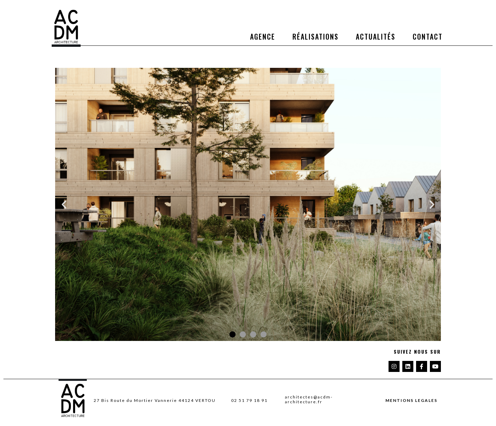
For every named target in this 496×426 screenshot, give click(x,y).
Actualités (375, 36)
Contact (428, 36)
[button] (64, 204)
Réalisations (315, 36)
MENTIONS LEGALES (411, 400)
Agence (262, 36)
